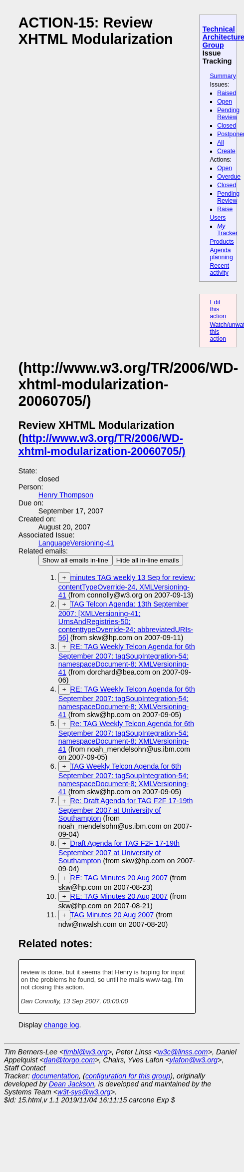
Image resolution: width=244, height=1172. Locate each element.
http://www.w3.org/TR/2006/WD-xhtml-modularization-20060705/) (102, 444)
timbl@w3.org (85, 1052)
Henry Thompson (65, 495)
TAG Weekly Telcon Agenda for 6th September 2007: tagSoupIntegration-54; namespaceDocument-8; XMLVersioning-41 (123, 779)
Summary (223, 76)
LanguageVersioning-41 (76, 543)
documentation (55, 1076)
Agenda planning (221, 254)
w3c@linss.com (183, 1052)
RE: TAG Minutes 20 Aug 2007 (119, 878)
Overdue (229, 176)
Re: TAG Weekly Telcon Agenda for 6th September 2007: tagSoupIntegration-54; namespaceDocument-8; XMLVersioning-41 (126, 736)
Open (224, 101)
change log (61, 1025)
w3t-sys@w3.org (84, 1092)
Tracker (227, 230)
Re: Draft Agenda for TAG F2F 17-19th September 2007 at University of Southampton (125, 809)
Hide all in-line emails (147, 560)
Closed (226, 125)
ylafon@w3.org (194, 1060)
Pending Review (228, 114)
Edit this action (218, 309)
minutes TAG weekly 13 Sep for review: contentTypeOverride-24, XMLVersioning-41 (126, 586)
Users (218, 217)
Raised (226, 93)
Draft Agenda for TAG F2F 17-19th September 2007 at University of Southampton (119, 852)
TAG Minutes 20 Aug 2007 (112, 915)
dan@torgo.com (69, 1060)
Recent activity (219, 269)
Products (222, 241)
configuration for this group (127, 1076)
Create (226, 151)
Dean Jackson (71, 1084)
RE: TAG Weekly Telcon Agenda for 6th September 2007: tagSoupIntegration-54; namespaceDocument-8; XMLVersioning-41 (126, 659)
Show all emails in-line (75, 560)
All (220, 142)
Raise (225, 209)
